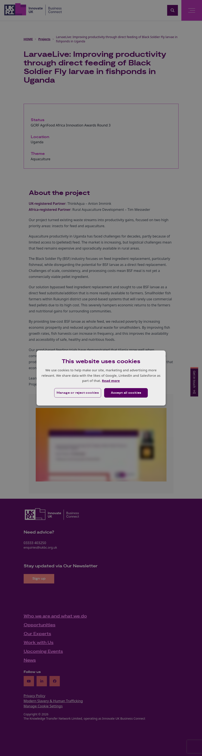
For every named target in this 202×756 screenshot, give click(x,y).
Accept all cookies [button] (126, 393)
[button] (78, 393)
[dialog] (101, 378)
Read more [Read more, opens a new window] (111, 380)
